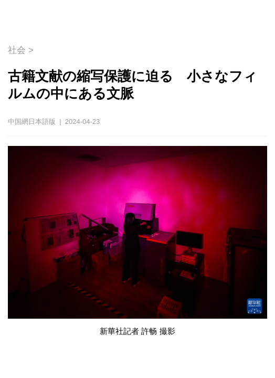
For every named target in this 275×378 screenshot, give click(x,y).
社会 (17, 50)
